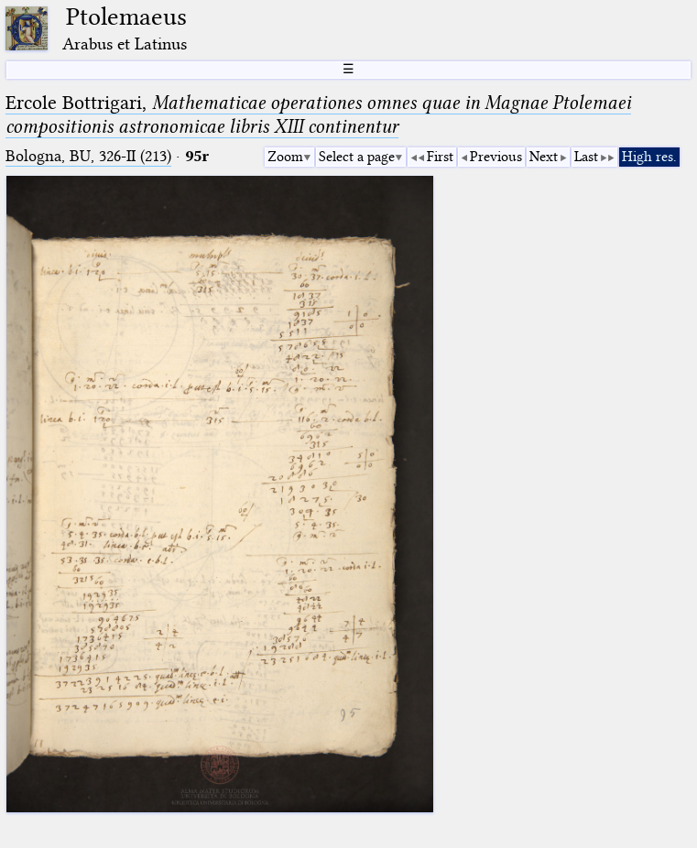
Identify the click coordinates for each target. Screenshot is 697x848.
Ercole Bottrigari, (318, 114)
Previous (496, 156)
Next (543, 156)
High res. (649, 156)
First (440, 156)
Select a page (357, 156)
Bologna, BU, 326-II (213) (88, 156)
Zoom (285, 156)
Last (586, 156)
